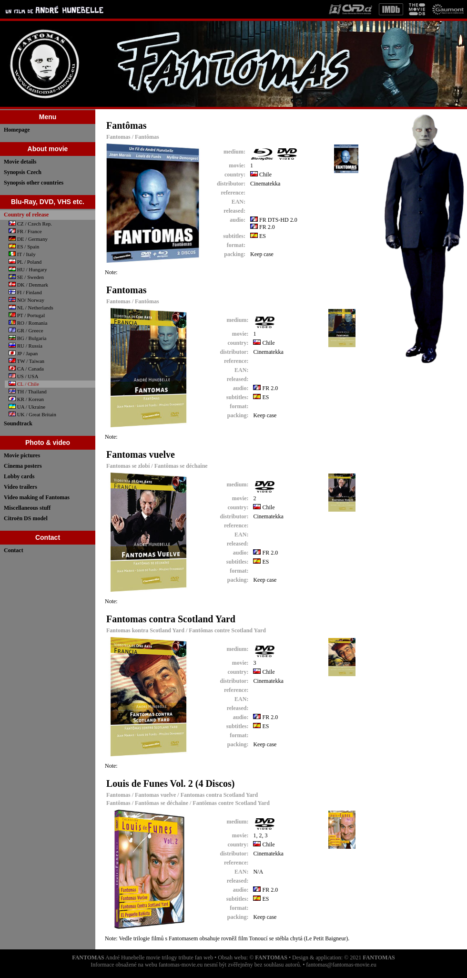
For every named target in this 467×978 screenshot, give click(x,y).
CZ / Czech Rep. (30, 223)
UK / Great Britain (32, 414)
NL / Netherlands (31, 307)
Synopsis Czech (22, 172)
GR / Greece (26, 330)
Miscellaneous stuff (27, 507)
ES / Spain (24, 246)
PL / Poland (25, 262)
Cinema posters (23, 466)
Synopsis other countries (33, 182)
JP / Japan (23, 353)
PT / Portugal (27, 315)
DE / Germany (28, 239)
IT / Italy (22, 254)
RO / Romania (28, 323)
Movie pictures (22, 455)
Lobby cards (19, 476)
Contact (13, 550)
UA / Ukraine (27, 407)
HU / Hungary (28, 269)
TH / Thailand (28, 391)
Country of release (26, 214)
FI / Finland (25, 292)
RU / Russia (25, 346)
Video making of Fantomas (37, 497)
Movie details (20, 161)
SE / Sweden (26, 277)
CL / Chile (24, 384)
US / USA (23, 376)
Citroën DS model (26, 518)
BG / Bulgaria (27, 338)
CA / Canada (26, 368)
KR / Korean (26, 399)
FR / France (25, 231)
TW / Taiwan (26, 361)
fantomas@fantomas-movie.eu (341, 964)
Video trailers (20, 487)
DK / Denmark (28, 285)
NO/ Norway (26, 300)
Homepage (17, 129)
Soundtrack (18, 423)
